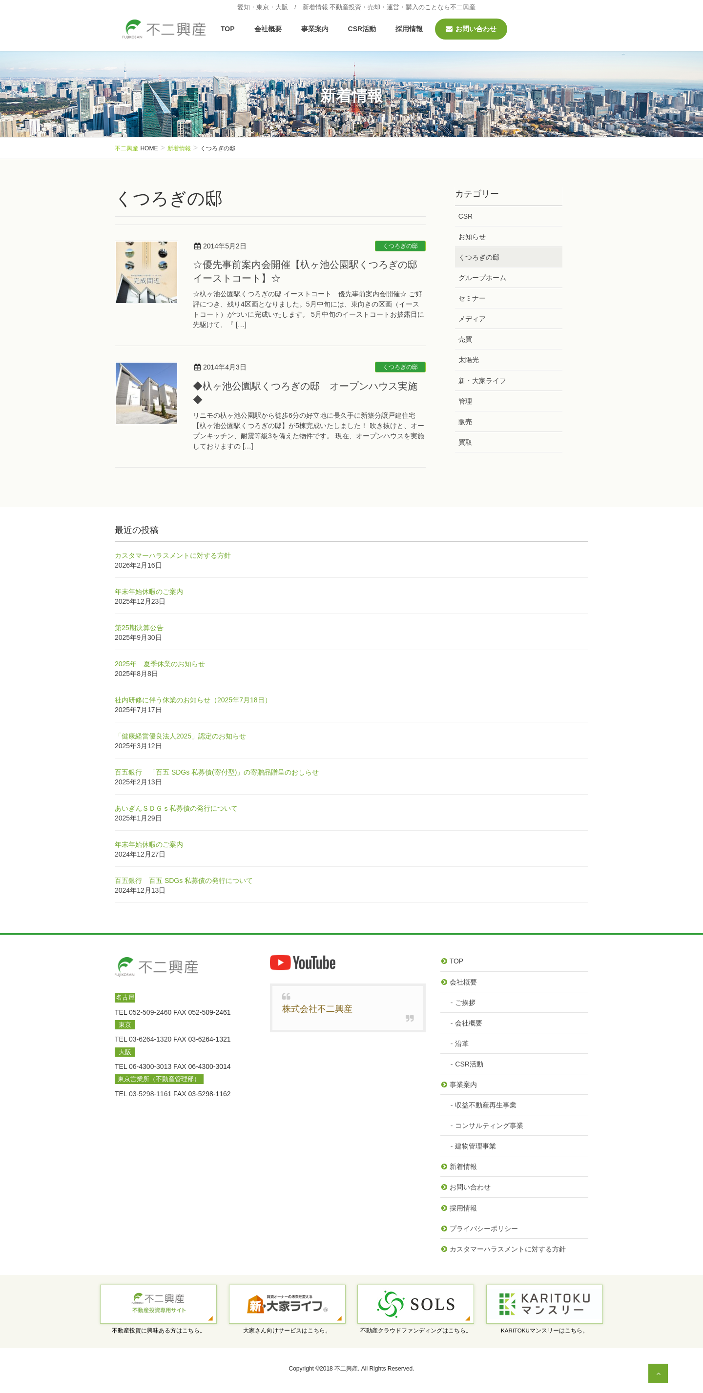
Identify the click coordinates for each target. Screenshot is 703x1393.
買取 (465, 442)
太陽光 (468, 360)
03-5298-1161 (150, 1094)
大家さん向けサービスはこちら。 (287, 1330)
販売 (465, 422)
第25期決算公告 (139, 628)
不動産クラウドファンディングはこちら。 (416, 1330)
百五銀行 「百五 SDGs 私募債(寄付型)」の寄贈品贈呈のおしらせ (217, 772)
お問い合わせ (470, 1187)
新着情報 (463, 1166)
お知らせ (472, 237)
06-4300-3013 (150, 1066)
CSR (465, 216)
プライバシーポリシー (484, 1228)
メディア (472, 319)
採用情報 (463, 1208)
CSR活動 (469, 1064)
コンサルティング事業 (489, 1125)
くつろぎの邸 (400, 246)
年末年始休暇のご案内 (149, 591)
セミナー (472, 298)
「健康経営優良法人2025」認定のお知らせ (180, 736)
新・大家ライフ (482, 381)
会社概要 (463, 982)
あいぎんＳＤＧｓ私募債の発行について (176, 808)
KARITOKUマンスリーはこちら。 (544, 1330)
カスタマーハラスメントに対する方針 (173, 555)
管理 (465, 401)
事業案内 (463, 1084)
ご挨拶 (465, 1002)
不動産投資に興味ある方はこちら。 (159, 1330)
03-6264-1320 (150, 1039)
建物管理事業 (475, 1146)
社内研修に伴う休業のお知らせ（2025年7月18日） (193, 700)
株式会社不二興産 (317, 1009)
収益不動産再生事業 (486, 1105)
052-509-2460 (150, 1012)
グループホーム (482, 278)
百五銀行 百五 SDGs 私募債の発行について (184, 880)
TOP (457, 961)
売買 (465, 339)
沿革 (462, 1043)
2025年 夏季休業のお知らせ (160, 664)
